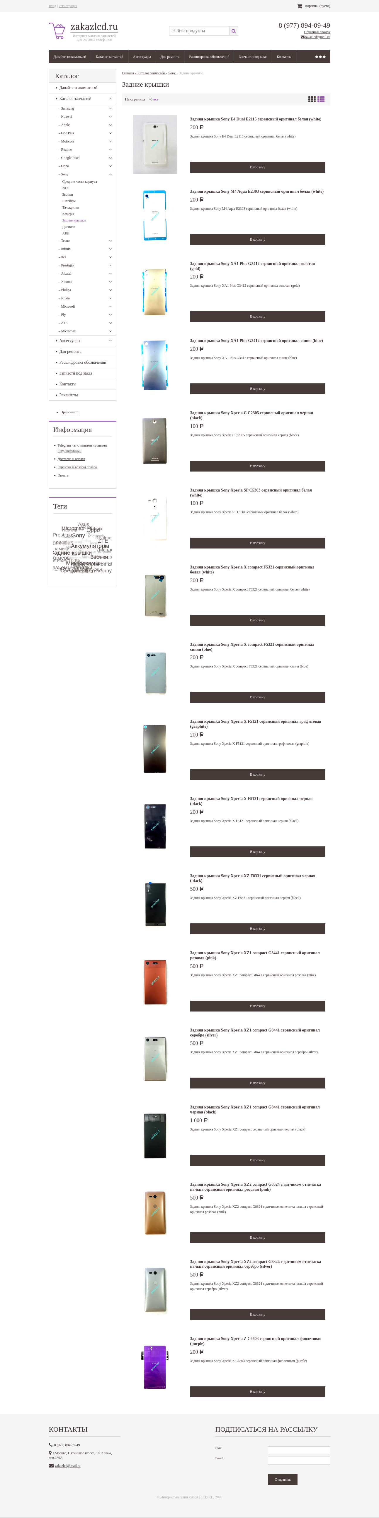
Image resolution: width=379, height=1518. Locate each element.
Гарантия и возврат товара (75, 467)
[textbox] (199, 31)
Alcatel (65, 273)
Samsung (66, 108)
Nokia (64, 298)
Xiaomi (65, 282)
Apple (64, 125)
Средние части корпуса (79, 182)
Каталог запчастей (109, 57)
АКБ (65, 233)
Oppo (64, 166)
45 (150, 99)
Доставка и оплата (69, 459)
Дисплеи (68, 227)
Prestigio (66, 265)
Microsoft (67, 306)
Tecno (64, 241)
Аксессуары (142, 57)
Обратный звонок (317, 32)
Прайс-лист (69, 412)
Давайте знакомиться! (70, 57)
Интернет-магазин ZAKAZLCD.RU (186, 1497)
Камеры (68, 214)
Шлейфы (69, 201)
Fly (62, 315)
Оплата (61, 475)
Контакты (284, 57)
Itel (62, 257)
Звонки (67, 194)
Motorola (66, 141)
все (155, 99)
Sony (64, 174)
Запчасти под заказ (253, 57)
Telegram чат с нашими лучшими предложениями (80, 448)
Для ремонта (170, 57)
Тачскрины (70, 207)
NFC (65, 188)
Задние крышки (74, 220)
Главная (128, 73)
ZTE (63, 323)
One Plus (66, 133)
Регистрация (68, 6)
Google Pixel (69, 158)
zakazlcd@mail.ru (317, 37)
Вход (52, 6)
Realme (65, 149)
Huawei (65, 117)
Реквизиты (67, 395)
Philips (65, 290)
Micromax (67, 331)
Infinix (65, 249)
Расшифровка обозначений (209, 57)
